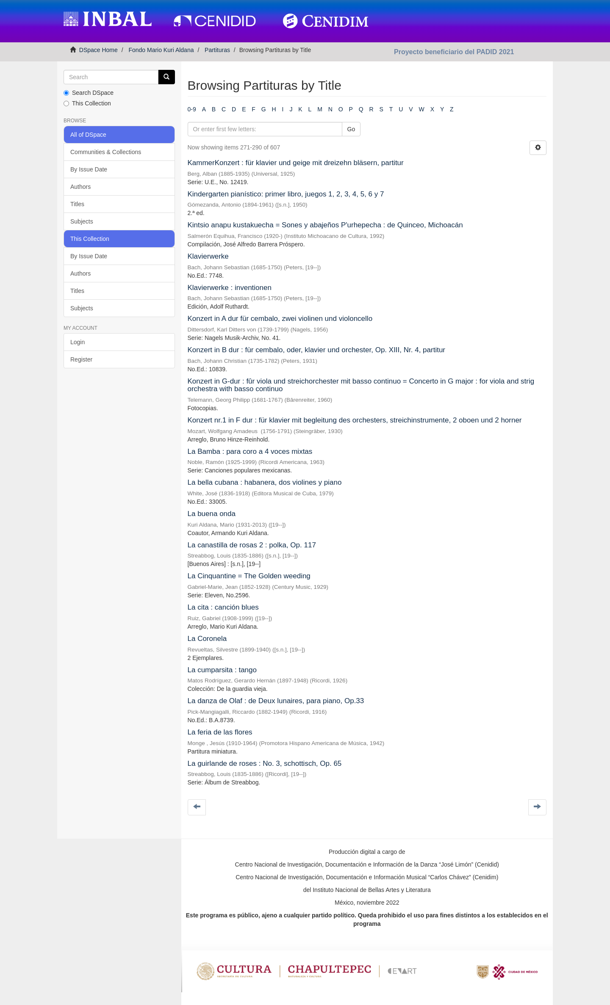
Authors (80, 186)
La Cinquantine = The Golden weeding (249, 576)
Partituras (217, 50)
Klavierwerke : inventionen (230, 288)
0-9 (192, 109)
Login (77, 342)
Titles (77, 204)
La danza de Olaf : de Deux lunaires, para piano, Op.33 (276, 701)
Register (81, 359)
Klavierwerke (208, 256)
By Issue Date (88, 169)
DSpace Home (98, 50)
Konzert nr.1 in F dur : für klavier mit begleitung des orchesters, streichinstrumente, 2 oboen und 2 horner (355, 420)
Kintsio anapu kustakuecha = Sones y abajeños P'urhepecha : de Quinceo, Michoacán (325, 225)
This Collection (87, 103)
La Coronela (207, 639)
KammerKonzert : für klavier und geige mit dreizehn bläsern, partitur (296, 163)
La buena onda (212, 514)
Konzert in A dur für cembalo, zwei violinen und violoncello (280, 319)
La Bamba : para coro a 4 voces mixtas (250, 451)
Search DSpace (89, 92)
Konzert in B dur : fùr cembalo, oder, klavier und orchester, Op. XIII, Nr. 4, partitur (317, 350)
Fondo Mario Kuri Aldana (161, 50)
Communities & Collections (105, 152)
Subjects (81, 221)
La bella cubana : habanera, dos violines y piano (265, 482)
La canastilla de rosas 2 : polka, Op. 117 (252, 545)
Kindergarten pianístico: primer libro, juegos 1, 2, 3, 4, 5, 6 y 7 (286, 194)
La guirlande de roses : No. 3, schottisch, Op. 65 (265, 763)
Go (351, 129)
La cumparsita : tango (222, 670)
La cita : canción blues (223, 607)
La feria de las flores (220, 732)
